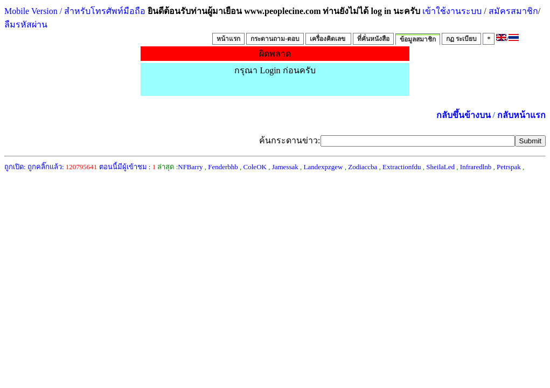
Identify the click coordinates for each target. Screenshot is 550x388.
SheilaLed (440, 167)
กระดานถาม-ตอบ (275, 39)
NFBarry (190, 167)
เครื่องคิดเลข (328, 39)
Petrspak (509, 167)
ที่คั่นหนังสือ (373, 39)
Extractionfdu (401, 167)
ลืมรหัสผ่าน (25, 24)
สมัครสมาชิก (513, 11)
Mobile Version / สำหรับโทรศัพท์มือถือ (74, 11)
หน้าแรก (228, 39)
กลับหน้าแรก (521, 115)
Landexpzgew (323, 167)
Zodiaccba (362, 167)
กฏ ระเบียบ (461, 39)
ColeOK (255, 167)
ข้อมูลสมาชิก (418, 39)
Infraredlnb (475, 167)
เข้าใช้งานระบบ (451, 11)
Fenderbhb (223, 167)
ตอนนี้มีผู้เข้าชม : (127, 167)
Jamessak (285, 167)
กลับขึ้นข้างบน (463, 115)
